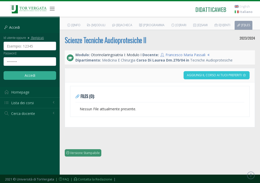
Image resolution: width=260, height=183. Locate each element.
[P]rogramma (152, 25)
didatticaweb (211, 9)
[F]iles (243, 25)
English (242, 6)
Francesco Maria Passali (185, 54)
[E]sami (200, 25)
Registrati (35, 38)
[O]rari (178, 25)
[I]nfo (73, 25)
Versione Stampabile (83, 153)
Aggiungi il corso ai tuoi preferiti (216, 75)
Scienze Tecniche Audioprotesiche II (105, 40)
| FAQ (62, 179)
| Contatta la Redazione (91, 179)
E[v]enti (222, 25)
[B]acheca (122, 25)
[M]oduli (96, 25)
